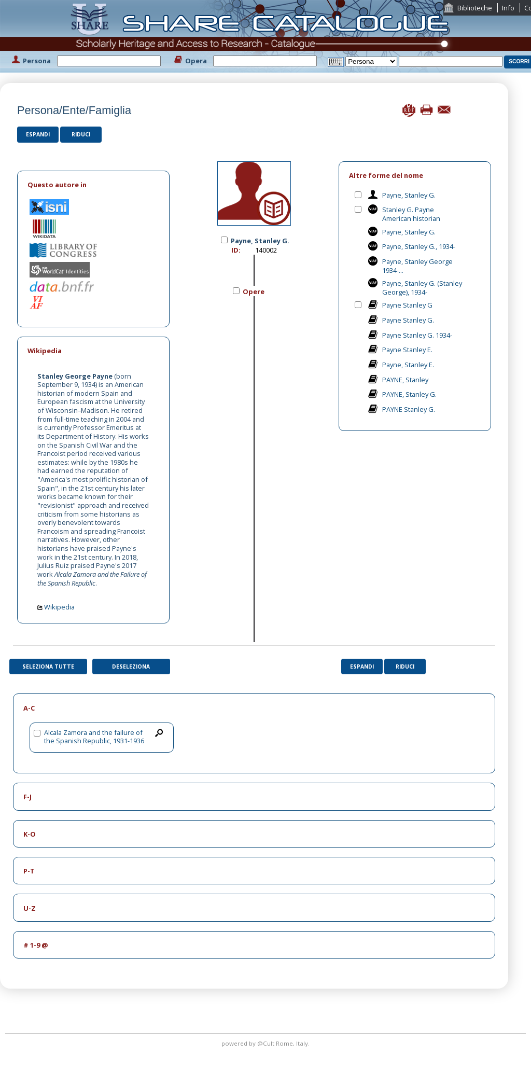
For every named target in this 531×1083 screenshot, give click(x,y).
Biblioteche (474, 7)
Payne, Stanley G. (409, 195)
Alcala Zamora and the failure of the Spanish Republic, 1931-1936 (94, 737)
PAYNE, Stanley (405, 379)
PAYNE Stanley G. (408, 409)
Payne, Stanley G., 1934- (418, 246)
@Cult (266, 1043)
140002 (266, 250)
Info (508, 7)
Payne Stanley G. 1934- (417, 335)
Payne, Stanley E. (408, 364)
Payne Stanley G (407, 305)
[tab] (93, 184)
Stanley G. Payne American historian (411, 214)
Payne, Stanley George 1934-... (417, 266)
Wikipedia (56, 607)
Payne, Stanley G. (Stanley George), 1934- (422, 288)
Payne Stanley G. (408, 320)
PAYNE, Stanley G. (409, 394)
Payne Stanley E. (407, 349)
